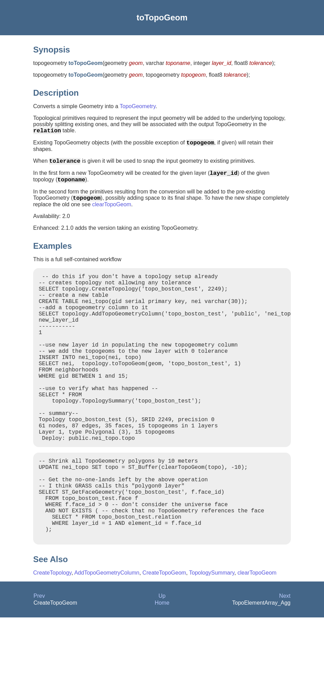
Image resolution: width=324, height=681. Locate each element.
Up (162, 659)
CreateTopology (52, 636)
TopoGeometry (137, 106)
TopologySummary (211, 636)
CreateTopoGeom (164, 636)
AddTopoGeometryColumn (107, 636)
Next (284, 659)
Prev (39, 659)
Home (162, 666)
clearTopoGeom (111, 213)
